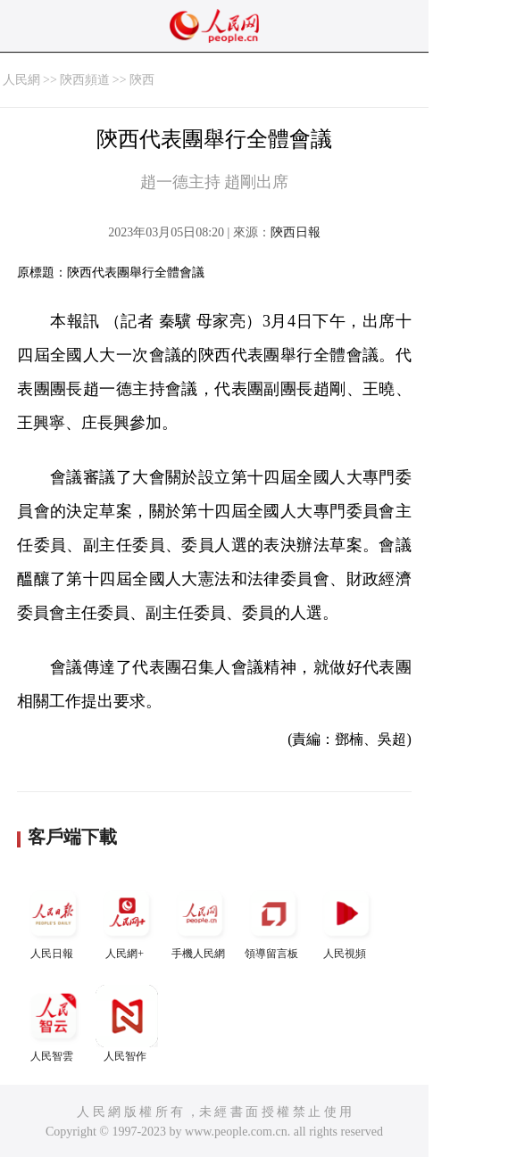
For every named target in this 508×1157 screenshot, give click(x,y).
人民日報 (53, 921)
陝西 (141, 80)
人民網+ (127, 921)
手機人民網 (200, 921)
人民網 (21, 80)
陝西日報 (296, 232)
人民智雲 (53, 1023)
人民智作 (127, 1023)
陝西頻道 (85, 80)
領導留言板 (273, 921)
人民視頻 (346, 921)
